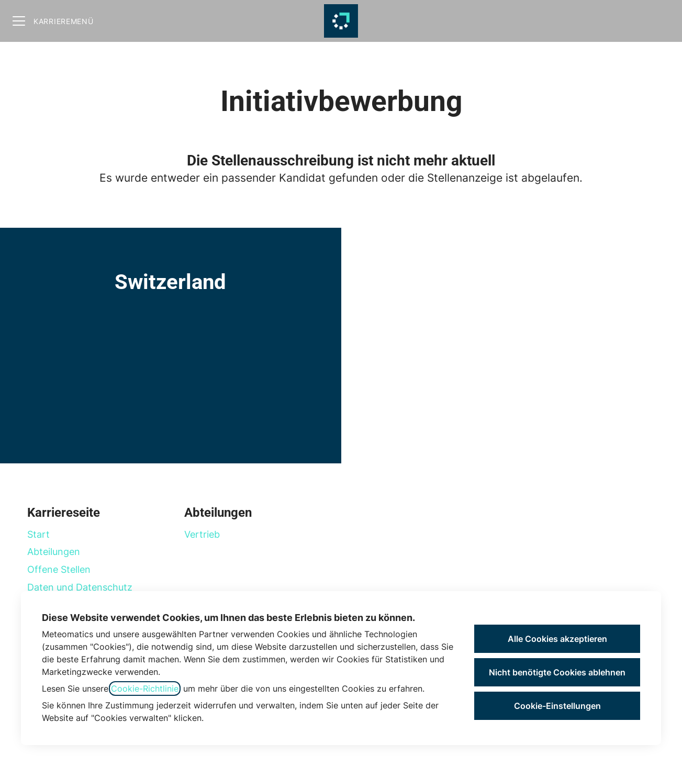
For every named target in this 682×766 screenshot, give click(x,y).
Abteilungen (53, 551)
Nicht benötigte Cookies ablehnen (557, 672)
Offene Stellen (59, 569)
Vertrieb (202, 534)
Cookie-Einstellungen (557, 706)
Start (38, 534)
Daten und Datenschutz (79, 587)
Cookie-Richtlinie (144, 688)
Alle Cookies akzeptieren (557, 639)
